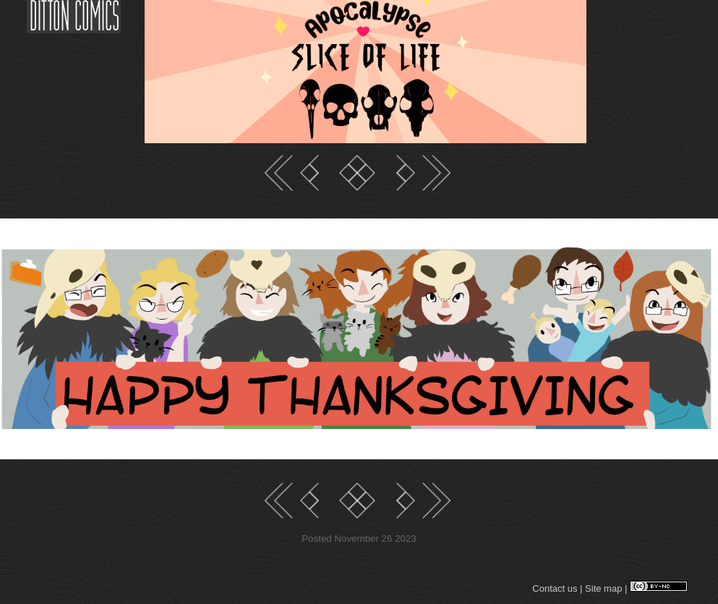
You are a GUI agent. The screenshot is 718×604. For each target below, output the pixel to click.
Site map (603, 588)
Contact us (554, 588)
